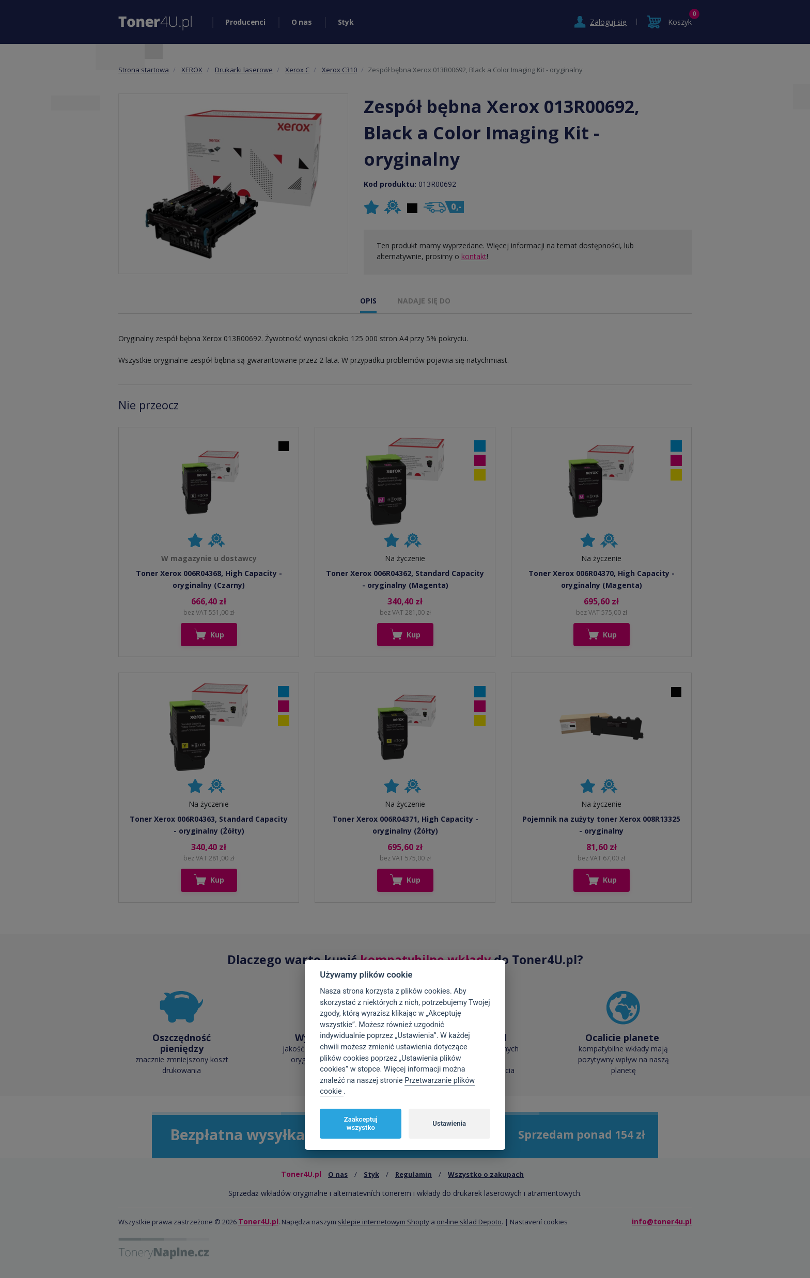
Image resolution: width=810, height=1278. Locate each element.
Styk (346, 22)
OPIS (368, 301)
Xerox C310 (339, 69)
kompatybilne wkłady (425, 959)
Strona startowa (143, 69)
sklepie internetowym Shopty (383, 1221)
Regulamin (413, 1174)
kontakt (474, 256)
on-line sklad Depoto (469, 1221)
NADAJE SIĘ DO (423, 301)
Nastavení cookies (539, 1221)
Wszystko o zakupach (486, 1174)
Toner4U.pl (258, 1221)
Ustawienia (449, 1123)
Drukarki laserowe (244, 69)
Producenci (245, 22)
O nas (301, 22)
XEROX (191, 69)
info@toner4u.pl (662, 1221)
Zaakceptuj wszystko (361, 1123)
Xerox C (297, 69)
